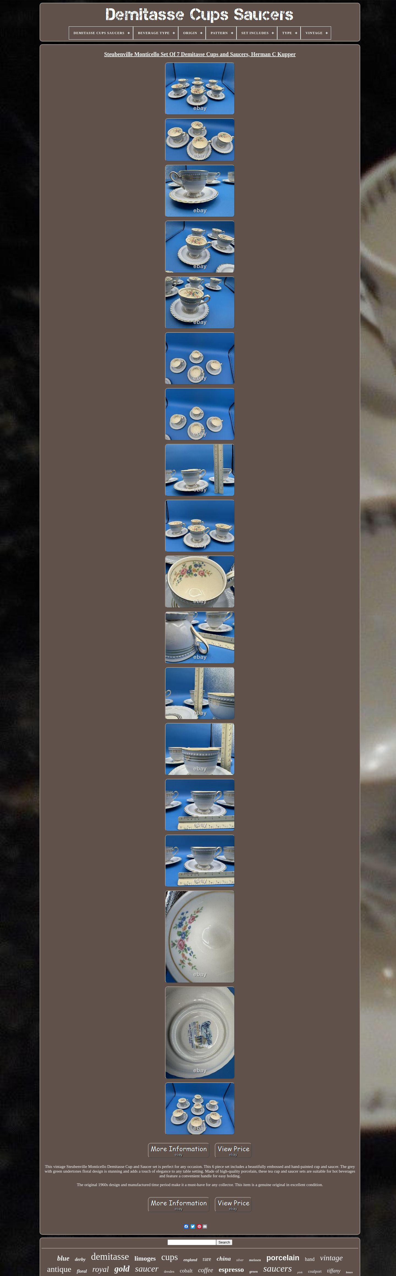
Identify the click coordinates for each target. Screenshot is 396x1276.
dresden (169, 1272)
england (190, 1260)
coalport (314, 1271)
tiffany (333, 1271)
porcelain (282, 1258)
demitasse (110, 1256)
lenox (349, 1272)
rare (207, 1259)
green (253, 1271)
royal (100, 1269)
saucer (146, 1269)
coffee (205, 1270)
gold (122, 1269)
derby (80, 1259)
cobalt (186, 1271)
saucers (277, 1268)
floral (82, 1271)
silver (240, 1260)
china (224, 1258)
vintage (331, 1257)
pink (299, 1272)
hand (310, 1259)
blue (63, 1258)
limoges (145, 1258)
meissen (255, 1260)
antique (59, 1269)
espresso (231, 1270)
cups (169, 1257)
